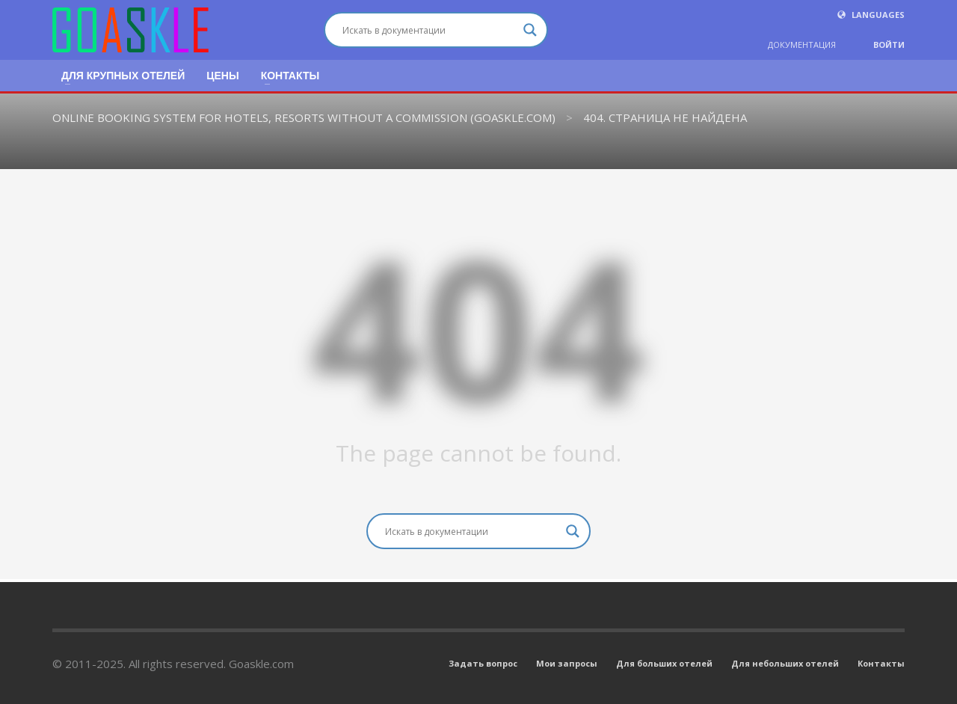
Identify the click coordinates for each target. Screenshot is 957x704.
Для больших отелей (664, 663)
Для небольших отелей (785, 663)
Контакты (881, 663)
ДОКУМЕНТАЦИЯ (802, 44)
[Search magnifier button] (530, 29)
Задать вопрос (483, 663)
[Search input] (429, 29)
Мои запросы (566, 663)
